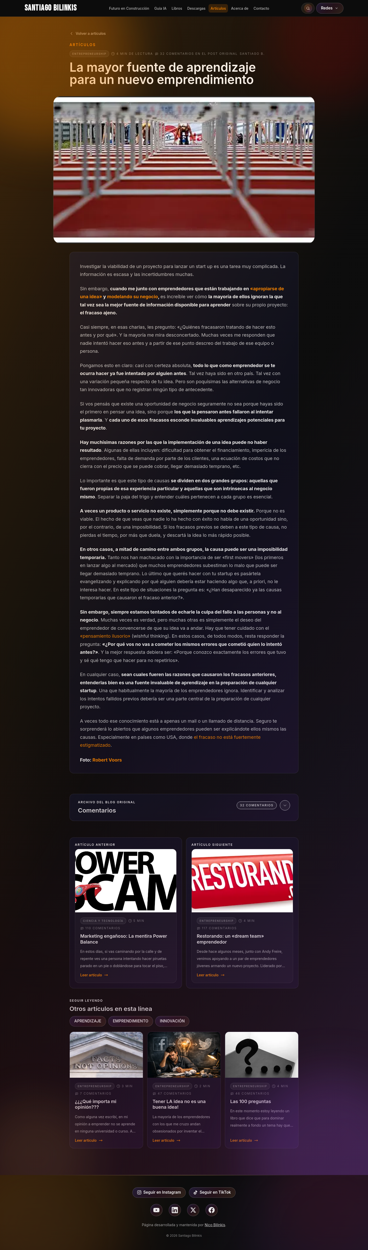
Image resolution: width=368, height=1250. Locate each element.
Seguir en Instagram (159, 1192)
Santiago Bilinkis (51, 8)
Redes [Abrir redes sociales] (330, 8)
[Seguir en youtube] (156, 1210)
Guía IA (160, 8)
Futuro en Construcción (129, 8)
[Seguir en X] (193, 1210)
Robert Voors (107, 760)
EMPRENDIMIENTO (130, 1021)
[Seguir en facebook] (211, 1210)
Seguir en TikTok (212, 1192)
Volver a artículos (88, 33)
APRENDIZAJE (87, 1021)
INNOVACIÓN (172, 1021)
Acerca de (239, 8)
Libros (176, 8)
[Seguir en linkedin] (175, 1210)
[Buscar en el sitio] (308, 8)
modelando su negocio (132, 296)
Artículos (218, 8)
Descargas (196, 8)
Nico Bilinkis (215, 1225)
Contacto (261, 8)
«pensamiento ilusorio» (105, 636)
